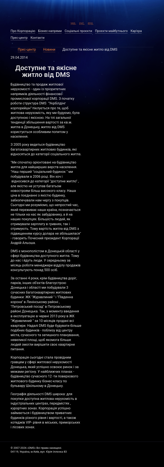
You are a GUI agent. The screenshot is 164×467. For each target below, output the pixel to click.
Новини (49, 49)
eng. (90, 22)
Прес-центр (27, 49)
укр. (73, 22)
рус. (82, 22)
